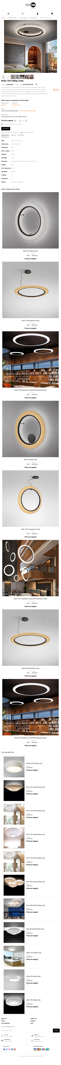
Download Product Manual (9, 132)
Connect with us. (8, 1047)
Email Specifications (27, 132)
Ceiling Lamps (33, 17)
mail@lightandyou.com (39, 1042)
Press (3, 1027)
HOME (3, 17)
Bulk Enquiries (5, 1029)
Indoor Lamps (23, 17)
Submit (56, 1036)
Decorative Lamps (12, 17)
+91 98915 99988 (8, 1042)
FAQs (32, 1029)
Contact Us (34, 1025)
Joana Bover (9, 84)
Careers (33, 1027)
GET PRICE (6, 128)
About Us (3, 1025)
